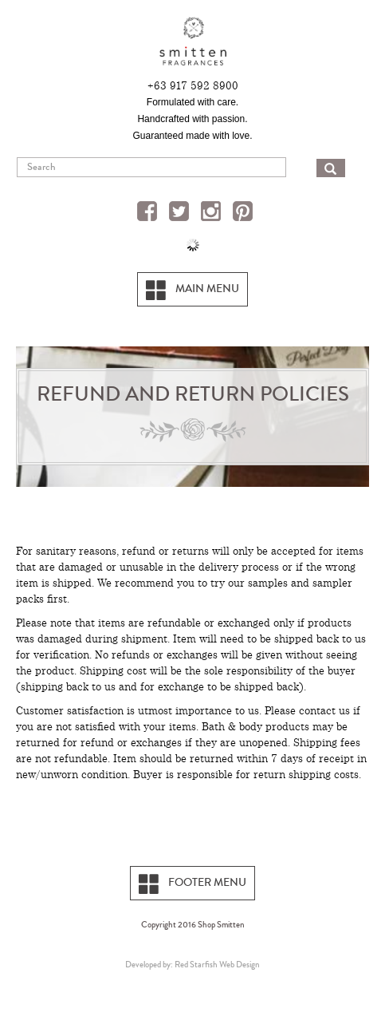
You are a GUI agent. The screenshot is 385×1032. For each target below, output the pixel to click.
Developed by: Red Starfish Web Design (192, 964)
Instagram (213, 213)
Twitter (181, 213)
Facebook (149, 213)
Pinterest (245, 213)
